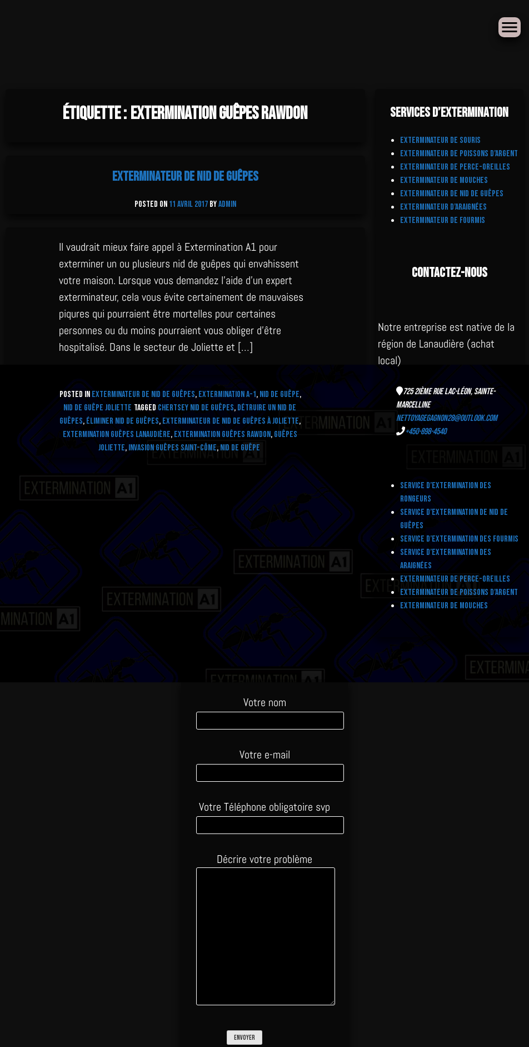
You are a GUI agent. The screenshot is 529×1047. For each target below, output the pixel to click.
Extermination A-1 (227, 394)
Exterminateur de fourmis (442, 220)
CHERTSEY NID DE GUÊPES (196, 408)
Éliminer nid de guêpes (122, 421)
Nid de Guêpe (279, 394)
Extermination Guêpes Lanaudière (117, 434)
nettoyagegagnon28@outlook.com (446, 418)
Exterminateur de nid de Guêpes (185, 176)
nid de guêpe (240, 448)
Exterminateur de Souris (440, 140)
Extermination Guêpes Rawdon (222, 434)
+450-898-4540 (425, 431)
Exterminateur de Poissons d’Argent (459, 153)
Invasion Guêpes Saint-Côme (172, 448)
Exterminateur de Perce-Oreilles (455, 167)
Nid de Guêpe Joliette (97, 408)
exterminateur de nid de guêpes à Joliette (230, 421)
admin (227, 204)
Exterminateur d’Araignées (443, 207)
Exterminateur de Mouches (444, 180)
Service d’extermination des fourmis (459, 539)
